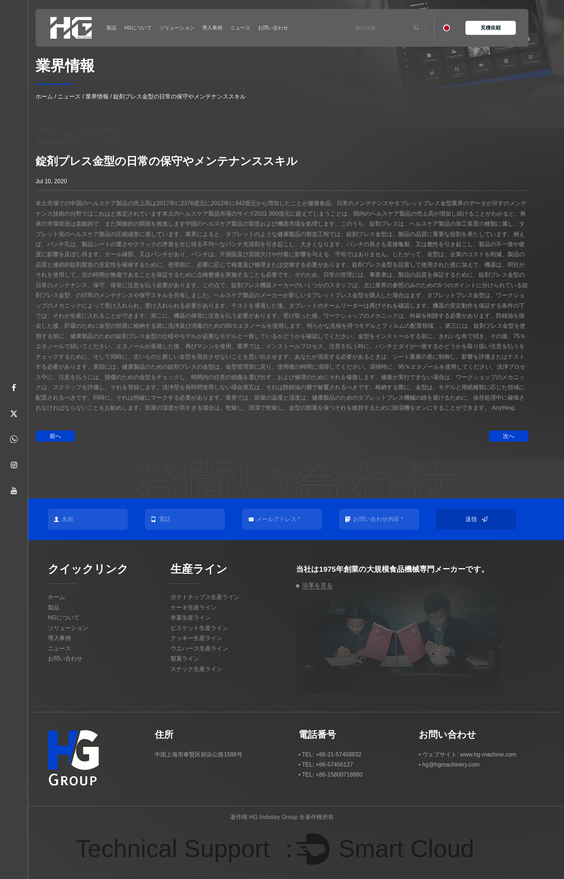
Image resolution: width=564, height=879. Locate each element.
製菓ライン (184, 658)
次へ (508, 436)
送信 (476, 519)
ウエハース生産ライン (199, 648)
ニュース (240, 28)
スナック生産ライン (196, 669)
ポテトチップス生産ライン (205, 597)
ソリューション (177, 28)
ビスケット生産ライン (199, 628)
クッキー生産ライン (196, 638)
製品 (111, 28)
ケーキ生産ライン (193, 607)
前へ (55, 436)
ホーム (44, 96)
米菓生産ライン (190, 618)
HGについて (138, 28)
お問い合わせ (273, 28)
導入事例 (212, 28)
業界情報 (97, 96)
